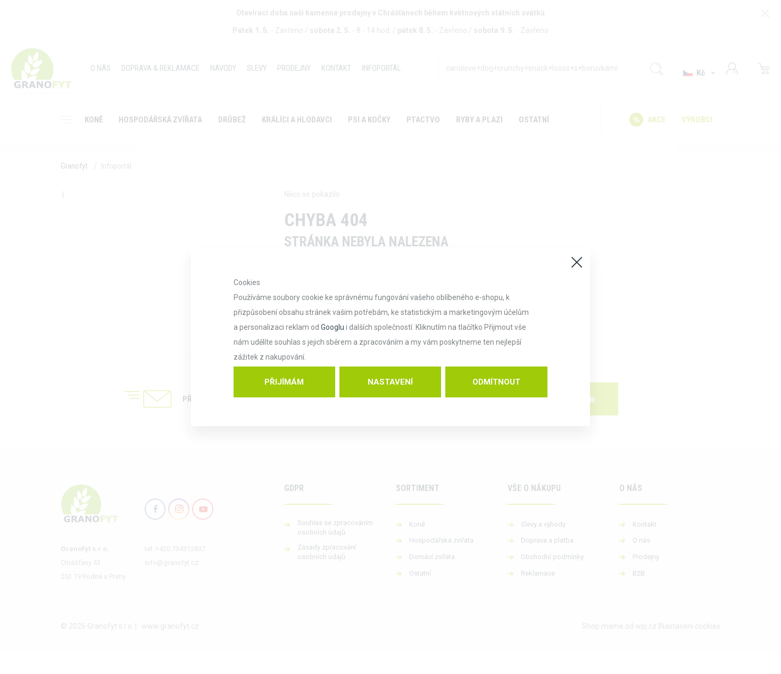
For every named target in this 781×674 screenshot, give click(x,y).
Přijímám (284, 382)
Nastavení (390, 382)
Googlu (332, 327)
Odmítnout (496, 382)
